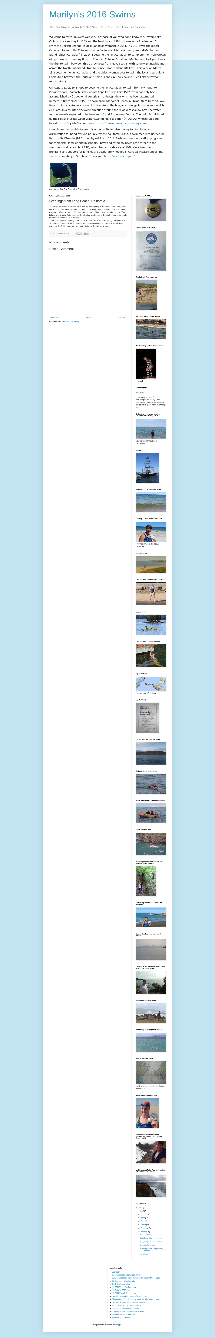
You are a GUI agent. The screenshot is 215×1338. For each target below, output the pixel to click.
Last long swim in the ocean (151, 1238)
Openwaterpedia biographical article (126, 1275)
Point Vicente (145, 1235)
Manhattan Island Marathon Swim (125, 1308)
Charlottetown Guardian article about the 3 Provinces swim (135, 1299)
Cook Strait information (121, 1284)
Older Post (122, 317)
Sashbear (140, 392)
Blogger (118, 1325)
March (143, 1225)
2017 (141, 1208)
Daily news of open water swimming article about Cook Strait (136, 1278)
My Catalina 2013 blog (121, 1290)
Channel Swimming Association (124, 1314)
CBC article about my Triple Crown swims (128, 1302)
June (143, 1218)
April (143, 1221)
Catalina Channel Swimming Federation (128, 1311)
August (144, 1214)
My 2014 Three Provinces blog (124, 1287)
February (144, 1228)
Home (88, 317)
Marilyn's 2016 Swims (92, 14)
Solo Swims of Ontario (121, 1318)
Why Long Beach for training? (152, 1242)
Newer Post (54, 317)
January (144, 1232)
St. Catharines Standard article (124, 1281)
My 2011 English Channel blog (124, 1293)
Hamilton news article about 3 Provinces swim (130, 1296)
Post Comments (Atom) (69, 322)
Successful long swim (149, 1245)
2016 (141, 1211)
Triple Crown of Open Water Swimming (127, 1305)
